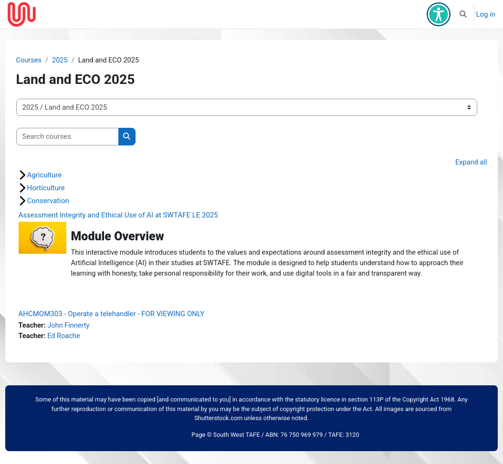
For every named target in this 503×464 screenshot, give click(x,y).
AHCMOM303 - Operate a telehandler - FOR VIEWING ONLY (129, 326)
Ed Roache (82, 348)
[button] (463, 14)
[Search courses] (85, 136)
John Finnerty (87, 338)
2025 (79, 60)
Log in (486, 14)
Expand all (453, 162)
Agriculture (62, 176)
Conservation (66, 201)
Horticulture (64, 189)
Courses (47, 60)
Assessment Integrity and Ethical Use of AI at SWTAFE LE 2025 (136, 216)
